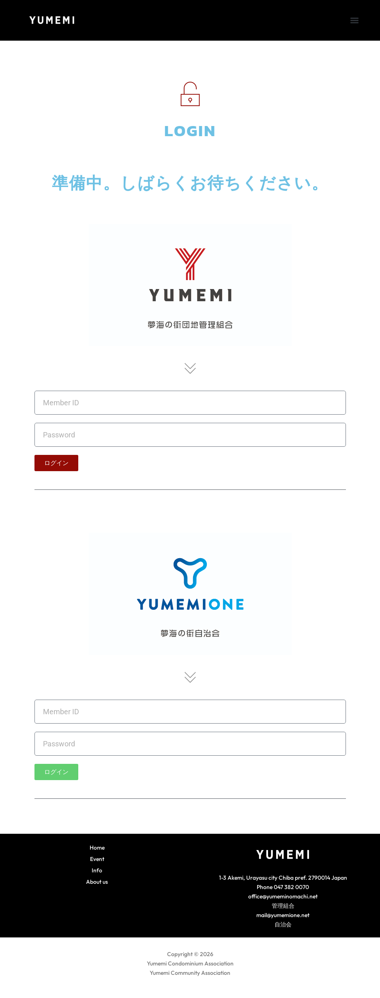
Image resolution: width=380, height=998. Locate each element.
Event (97, 859)
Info (97, 870)
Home (97, 847)
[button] (354, 20)
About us (97, 881)
